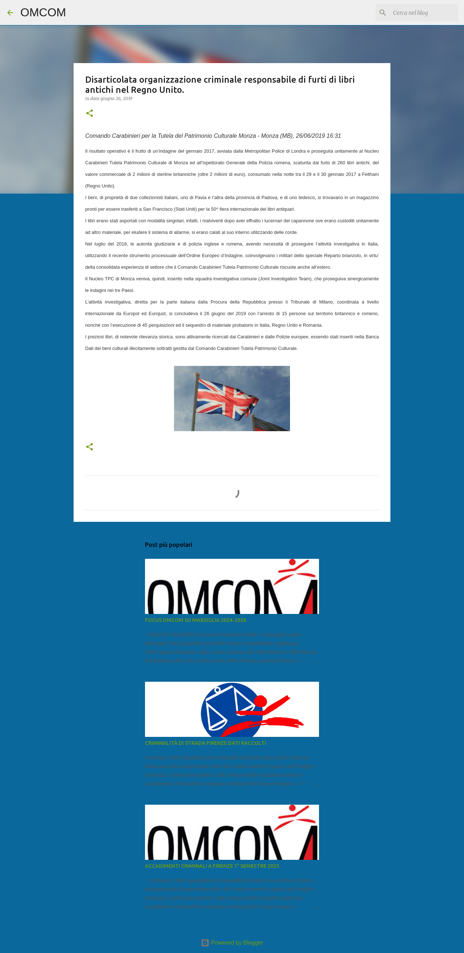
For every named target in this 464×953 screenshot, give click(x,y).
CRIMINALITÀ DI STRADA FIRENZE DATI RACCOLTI (205, 743)
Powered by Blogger (232, 943)
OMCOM (43, 12)
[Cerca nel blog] (420, 12)
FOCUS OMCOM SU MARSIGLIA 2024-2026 (195, 620)
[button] (89, 114)
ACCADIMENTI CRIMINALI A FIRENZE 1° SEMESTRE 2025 (212, 866)
